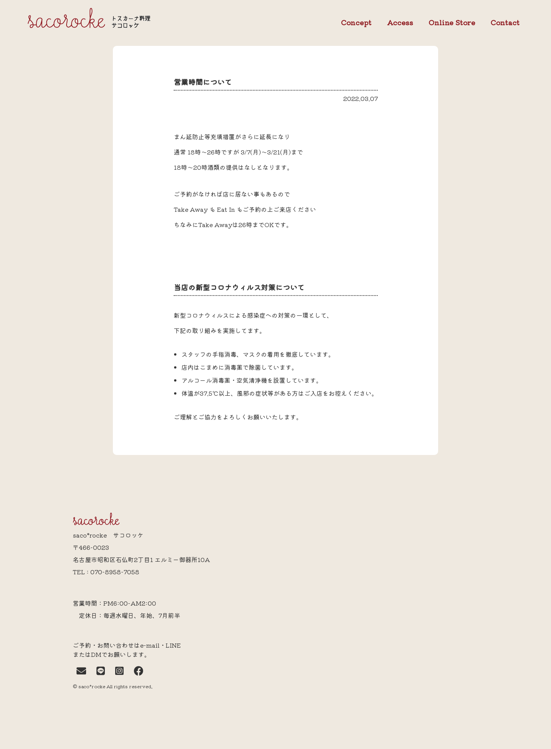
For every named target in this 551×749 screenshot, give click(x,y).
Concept (356, 22)
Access (400, 22)
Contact (505, 22)
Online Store (452, 22)
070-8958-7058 (114, 571)
